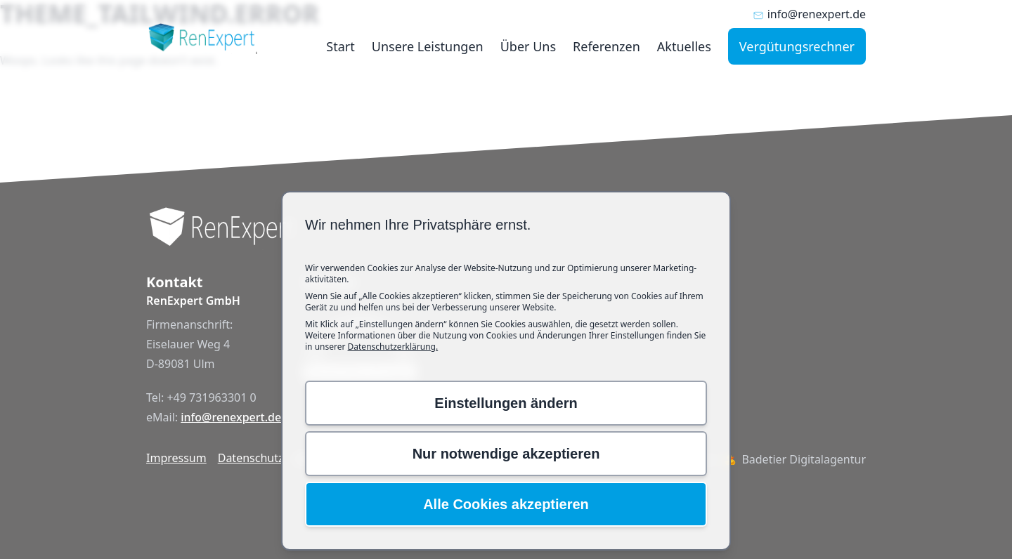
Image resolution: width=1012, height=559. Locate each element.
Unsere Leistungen (428, 46)
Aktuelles (684, 46)
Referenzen (606, 46)
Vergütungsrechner (797, 46)
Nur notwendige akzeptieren (506, 453)
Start (340, 46)
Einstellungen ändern (505, 403)
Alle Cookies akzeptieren (506, 504)
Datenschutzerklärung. (393, 347)
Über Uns (528, 46)
